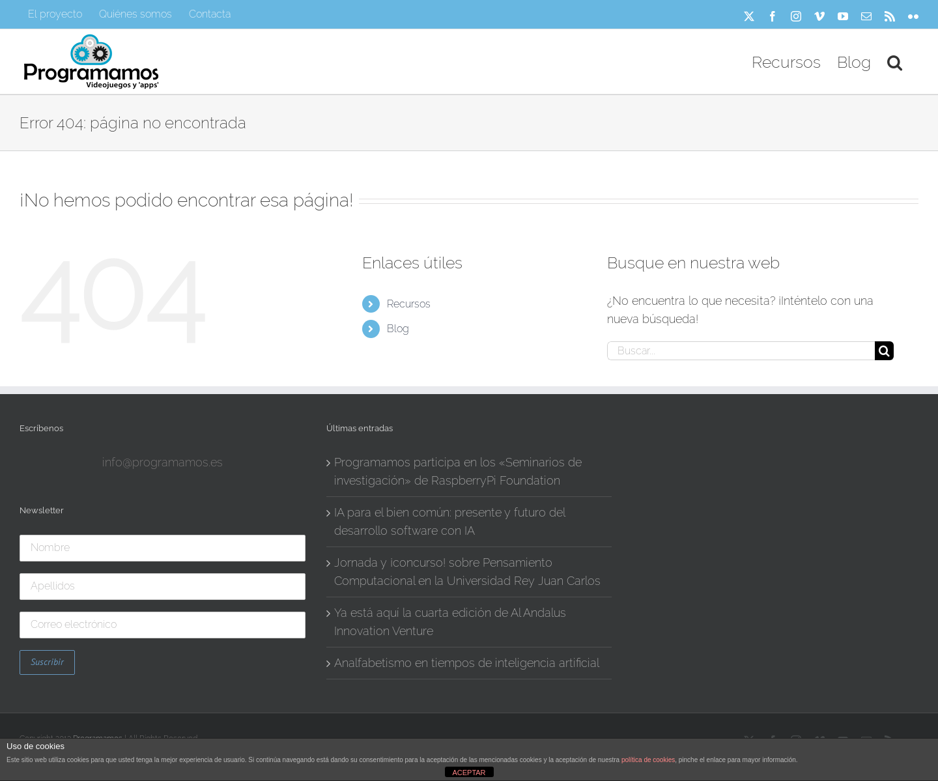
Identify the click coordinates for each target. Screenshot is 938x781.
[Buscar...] (741, 350)
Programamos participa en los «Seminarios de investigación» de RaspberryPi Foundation (458, 471)
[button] (894, 61)
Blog (398, 328)
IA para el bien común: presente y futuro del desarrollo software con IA (449, 521)
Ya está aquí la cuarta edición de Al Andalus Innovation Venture (450, 622)
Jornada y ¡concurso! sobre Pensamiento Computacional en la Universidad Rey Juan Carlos (467, 572)
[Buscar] (884, 350)
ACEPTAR (468, 772)
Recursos (409, 304)
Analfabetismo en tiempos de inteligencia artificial (466, 663)
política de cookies (648, 759)
